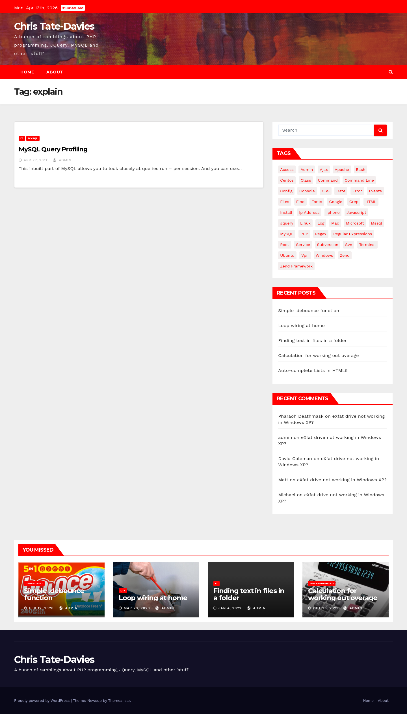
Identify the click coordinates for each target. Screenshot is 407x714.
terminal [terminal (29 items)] (367, 244)
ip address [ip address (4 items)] (309, 212)
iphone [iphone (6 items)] (333, 212)
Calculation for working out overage (318, 355)
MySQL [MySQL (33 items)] (286, 234)
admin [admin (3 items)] (306, 169)
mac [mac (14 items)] (335, 223)
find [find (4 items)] (300, 201)
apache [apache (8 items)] (342, 169)
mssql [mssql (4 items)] (376, 223)
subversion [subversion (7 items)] (327, 244)
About (54, 72)
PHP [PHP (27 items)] (304, 234)
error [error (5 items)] (357, 191)
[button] (391, 72)
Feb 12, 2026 (41, 608)
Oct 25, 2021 (325, 608)
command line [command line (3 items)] (359, 180)
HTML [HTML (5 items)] (370, 201)
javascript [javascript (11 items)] (356, 212)
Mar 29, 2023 (137, 608)
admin (62, 160)
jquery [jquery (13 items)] (286, 223)
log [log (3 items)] (320, 223)
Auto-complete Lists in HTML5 (313, 370)
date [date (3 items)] (340, 191)
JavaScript (34, 583)
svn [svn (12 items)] (348, 244)
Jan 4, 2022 (230, 608)
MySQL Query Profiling (53, 149)
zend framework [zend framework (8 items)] (296, 266)
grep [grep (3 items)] (353, 201)
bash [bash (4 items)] (360, 169)
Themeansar (119, 700)
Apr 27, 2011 (35, 160)
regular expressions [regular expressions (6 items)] (352, 234)
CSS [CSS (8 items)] (326, 191)
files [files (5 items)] (284, 201)
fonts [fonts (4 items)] (316, 201)
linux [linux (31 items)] (305, 223)
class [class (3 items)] (306, 180)
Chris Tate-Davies (54, 26)
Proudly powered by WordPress (42, 700)
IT (21, 138)
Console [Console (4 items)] (307, 191)
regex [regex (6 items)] (320, 234)
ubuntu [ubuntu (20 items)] (287, 255)
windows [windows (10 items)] (324, 255)
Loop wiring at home (301, 325)
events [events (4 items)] (375, 191)
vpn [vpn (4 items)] (305, 255)
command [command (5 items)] (328, 180)
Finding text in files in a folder (312, 340)
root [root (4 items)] (284, 244)
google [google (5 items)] (335, 201)
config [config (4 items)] (286, 191)
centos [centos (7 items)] (287, 180)
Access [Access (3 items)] (287, 169)
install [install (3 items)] (286, 212)
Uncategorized (322, 583)
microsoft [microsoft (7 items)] (355, 223)
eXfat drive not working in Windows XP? (342, 479)
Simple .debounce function (308, 310)
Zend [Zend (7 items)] (345, 255)
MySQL (33, 138)
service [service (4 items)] (303, 244)
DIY (122, 590)
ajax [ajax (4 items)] (324, 169)
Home (27, 72)
